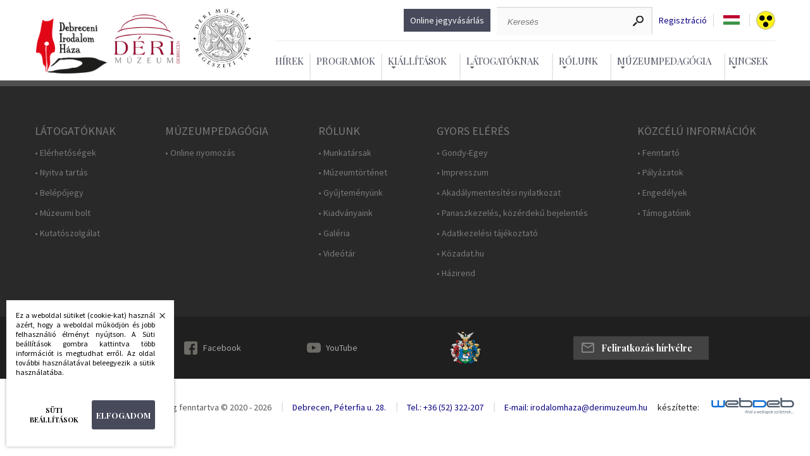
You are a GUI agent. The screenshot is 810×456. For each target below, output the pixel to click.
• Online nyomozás (200, 153)
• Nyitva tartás (61, 172)
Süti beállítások (54, 414)
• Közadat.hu (460, 253)
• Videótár (337, 253)
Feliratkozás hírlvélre (646, 348)
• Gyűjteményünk (350, 192)
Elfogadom (123, 415)
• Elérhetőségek (65, 153)
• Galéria (334, 233)
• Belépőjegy (59, 192)
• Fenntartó (658, 153)
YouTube (342, 347)
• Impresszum (463, 172)
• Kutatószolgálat (67, 233)
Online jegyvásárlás (447, 20)
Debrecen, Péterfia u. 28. (339, 407)
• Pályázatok (660, 172)
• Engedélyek (662, 192)
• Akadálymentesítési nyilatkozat (499, 192)
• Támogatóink (664, 213)
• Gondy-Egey (462, 153)
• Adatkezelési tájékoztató (487, 233)
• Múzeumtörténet (352, 172)
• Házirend (456, 273)
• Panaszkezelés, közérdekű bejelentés (512, 213)
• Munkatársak (344, 153)
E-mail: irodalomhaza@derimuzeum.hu (575, 407)
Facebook (222, 347)
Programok (345, 60)
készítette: (678, 407)
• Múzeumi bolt (62, 213)
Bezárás (155, 319)
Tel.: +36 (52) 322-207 (445, 407)
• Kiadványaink (345, 213)
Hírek (289, 60)
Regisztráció (683, 20)
